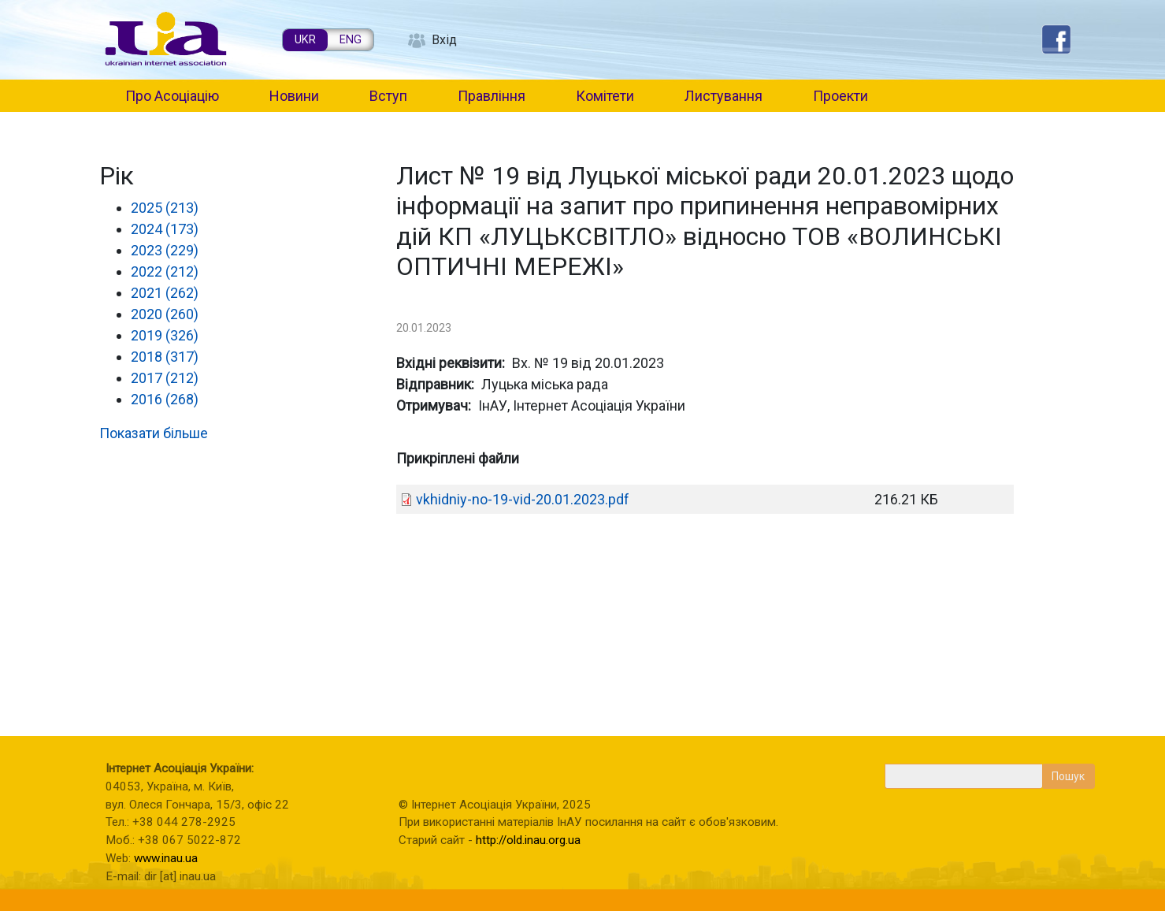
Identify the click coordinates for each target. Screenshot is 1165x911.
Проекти (840, 95)
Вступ (388, 95)
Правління (491, 95)
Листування (723, 95)
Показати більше (153, 433)
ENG (350, 39)
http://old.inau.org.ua (528, 840)
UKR (305, 39)
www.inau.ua (166, 858)
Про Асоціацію (172, 95)
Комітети (605, 95)
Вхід (444, 39)
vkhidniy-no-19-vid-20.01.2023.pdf (522, 499)
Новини (294, 95)
